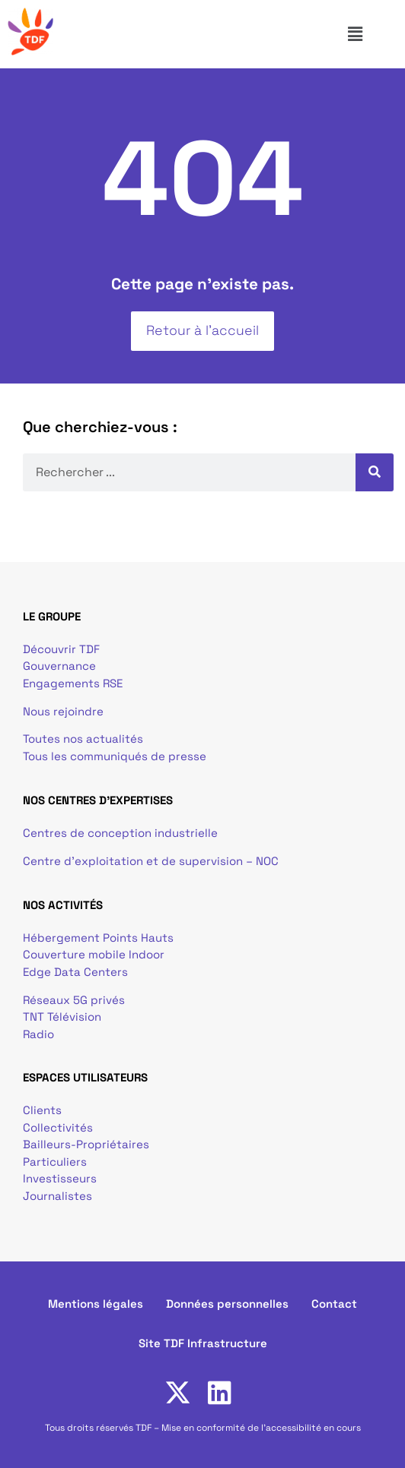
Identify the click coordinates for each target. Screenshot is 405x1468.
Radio (38, 1034)
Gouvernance (59, 665)
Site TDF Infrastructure (203, 1343)
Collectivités (58, 1127)
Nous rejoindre (63, 711)
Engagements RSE (73, 683)
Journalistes (57, 1196)
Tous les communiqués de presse (114, 756)
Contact (334, 1303)
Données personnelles (227, 1303)
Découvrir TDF (61, 649)
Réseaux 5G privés (74, 1000)
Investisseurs (60, 1178)
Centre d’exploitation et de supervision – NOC (152, 861)
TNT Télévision (62, 1016)
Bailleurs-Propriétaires (86, 1144)
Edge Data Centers (75, 971)
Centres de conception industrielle (120, 833)
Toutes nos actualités (83, 738)
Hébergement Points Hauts (98, 937)
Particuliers (55, 1161)
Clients (42, 1110)
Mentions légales (95, 1303)
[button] (371, 34)
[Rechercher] (375, 472)
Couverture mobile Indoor (93, 954)
